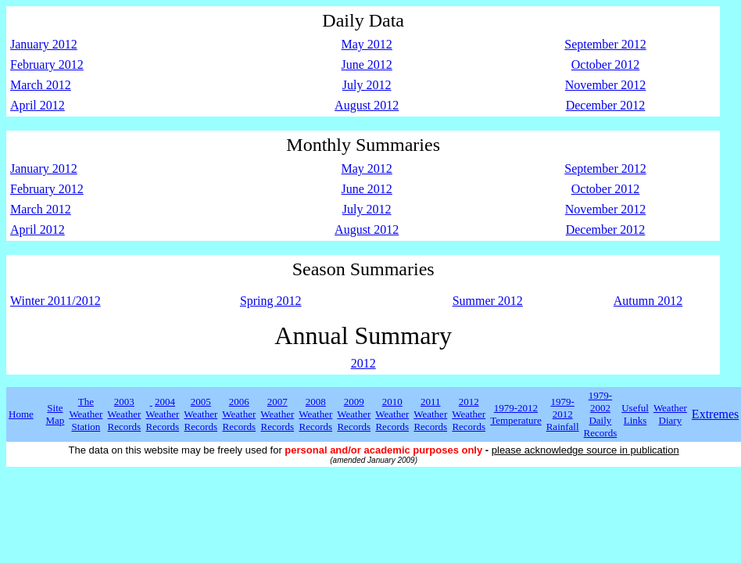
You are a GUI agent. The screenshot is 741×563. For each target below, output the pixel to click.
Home (21, 414)
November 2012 (605, 84)
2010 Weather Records (392, 414)
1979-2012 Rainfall (562, 414)
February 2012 (47, 64)
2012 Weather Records (468, 414)
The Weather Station (85, 414)
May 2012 (367, 44)
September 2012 (605, 44)
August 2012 (367, 105)
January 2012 (43, 44)
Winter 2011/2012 (55, 300)
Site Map (55, 414)
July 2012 (367, 84)
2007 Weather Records (277, 414)
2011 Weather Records (430, 414)
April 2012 (37, 105)
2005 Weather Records (200, 414)
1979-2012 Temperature (516, 414)
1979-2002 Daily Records (601, 414)
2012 (363, 363)
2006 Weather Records (239, 414)
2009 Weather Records (353, 414)
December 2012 (606, 105)
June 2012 (367, 64)
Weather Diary (670, 414)
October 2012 (605, 64)
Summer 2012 (488, 300)
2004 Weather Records (162, 414)
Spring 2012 (271, 300)
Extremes (715, 414)
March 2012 (40, 84)
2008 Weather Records (315, 414)
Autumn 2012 (648, 300)
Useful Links (635, 414)
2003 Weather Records (124, 414)
